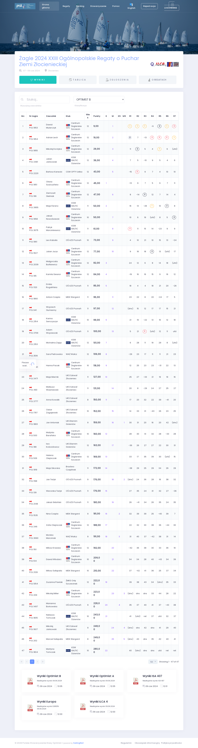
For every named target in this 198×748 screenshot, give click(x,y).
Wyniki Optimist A (102, 676)
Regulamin (126, 742)
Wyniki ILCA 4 (99, 701)
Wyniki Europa (46, 701)
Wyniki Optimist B (49, 676)
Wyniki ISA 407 (152, 676)
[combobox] (153, 661)
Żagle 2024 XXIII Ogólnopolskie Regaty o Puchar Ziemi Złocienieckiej (79, 61)
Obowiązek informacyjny (147, 742)
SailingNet (78, 742)
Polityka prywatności (171, 742)
